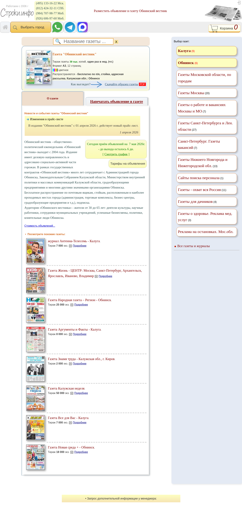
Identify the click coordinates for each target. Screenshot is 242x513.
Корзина (224, 29)
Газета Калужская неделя (66, 388)
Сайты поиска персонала (198, 178)
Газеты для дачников (195, 201)
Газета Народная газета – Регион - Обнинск (79, 300)
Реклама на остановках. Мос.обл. (205, 232)
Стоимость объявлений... (39, 225)
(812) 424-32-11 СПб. (50, 8)
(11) (202, 190)
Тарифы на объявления (127, 163)
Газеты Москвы (191, 93)
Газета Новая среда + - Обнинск (71, 447)
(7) (202, 108)
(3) (205, 216)
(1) (200, 178)
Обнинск (186, 63)
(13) (202, 162)
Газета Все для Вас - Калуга (68, 418)
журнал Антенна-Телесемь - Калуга (74, 241)
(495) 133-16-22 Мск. (50, 3)
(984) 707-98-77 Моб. (50, 13)
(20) (194, 93)
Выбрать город (30, 27)
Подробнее (79, 245)
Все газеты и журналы (193, 246)
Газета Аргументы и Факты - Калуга (74, 329)
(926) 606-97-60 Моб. (50, 18)
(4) (197, 201)
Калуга (184, 51)
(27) (205, 126)
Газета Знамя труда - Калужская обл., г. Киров (81, 359)
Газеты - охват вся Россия (199, 190)
